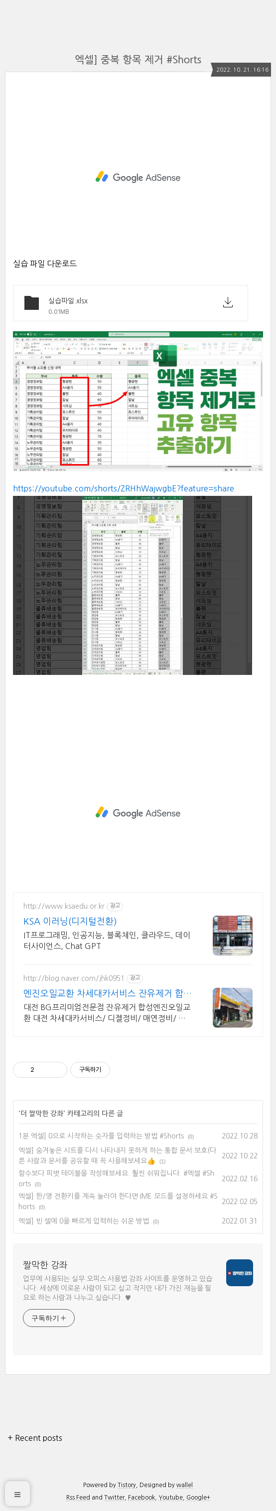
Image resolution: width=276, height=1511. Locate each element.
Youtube (170, 1498)
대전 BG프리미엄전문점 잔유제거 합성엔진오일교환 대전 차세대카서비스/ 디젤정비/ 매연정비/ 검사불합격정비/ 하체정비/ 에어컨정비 (106, 1013)
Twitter (114, 1498)
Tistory (127, 1485)
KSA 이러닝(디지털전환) (70, 921)
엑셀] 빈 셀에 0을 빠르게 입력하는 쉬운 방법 (83, 1221)
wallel (184, 1485)
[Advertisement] (138, 177)
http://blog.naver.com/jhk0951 (74, 978)
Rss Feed (78, 1498)
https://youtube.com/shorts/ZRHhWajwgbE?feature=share (123, 488)
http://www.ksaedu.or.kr (64, 906)
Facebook (141, 1498)
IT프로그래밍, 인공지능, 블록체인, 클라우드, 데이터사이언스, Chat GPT (106, 940)
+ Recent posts (34, 1438)
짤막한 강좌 (45, 1265)
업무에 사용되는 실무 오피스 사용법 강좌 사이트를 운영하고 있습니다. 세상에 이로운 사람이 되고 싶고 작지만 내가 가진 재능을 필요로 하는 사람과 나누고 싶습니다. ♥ (117, 1288)
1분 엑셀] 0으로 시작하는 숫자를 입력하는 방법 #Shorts (101, 1136)
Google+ (198, 1498)
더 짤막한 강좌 (41, 1113)
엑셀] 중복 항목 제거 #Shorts (138, 60)
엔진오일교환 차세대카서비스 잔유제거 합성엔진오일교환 (107, 994)
